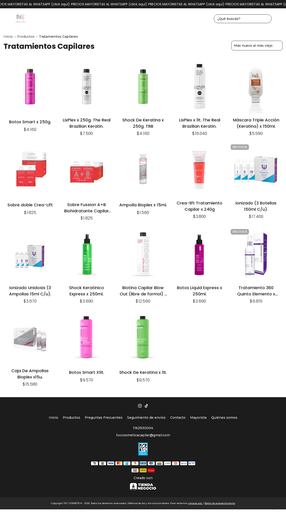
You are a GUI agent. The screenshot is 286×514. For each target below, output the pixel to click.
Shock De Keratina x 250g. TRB (143, 123)
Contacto (177, 417)
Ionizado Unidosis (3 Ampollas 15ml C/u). (30, 291)
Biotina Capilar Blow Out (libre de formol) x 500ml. (143, 291)
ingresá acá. (195, 503)
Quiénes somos (224, 417)
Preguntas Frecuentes (104, 417)
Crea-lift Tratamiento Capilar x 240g (199, 206)
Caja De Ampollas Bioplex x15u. (30, 374)
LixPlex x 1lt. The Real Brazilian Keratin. (199, 123)
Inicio (10, 36)
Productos (28, 36)
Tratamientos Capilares (58, 36)
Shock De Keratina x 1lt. (143, 372)
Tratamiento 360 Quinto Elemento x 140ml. (256, 291)
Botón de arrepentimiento (219, 503)
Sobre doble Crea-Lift (30, 205)
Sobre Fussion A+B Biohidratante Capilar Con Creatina (86, 208)
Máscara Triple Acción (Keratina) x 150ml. (256, 123)
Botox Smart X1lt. (86, 372)
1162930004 (143, 428)
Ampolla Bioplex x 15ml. (143, 205)
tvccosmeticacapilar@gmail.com (143, 435)
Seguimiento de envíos (146, 417)
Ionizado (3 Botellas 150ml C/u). (256, 206)
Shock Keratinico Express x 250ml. (86, 291)
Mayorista (198, 417)
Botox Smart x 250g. (30, 122)
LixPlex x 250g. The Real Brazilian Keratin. (86, 123)
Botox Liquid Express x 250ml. (199, 291)
